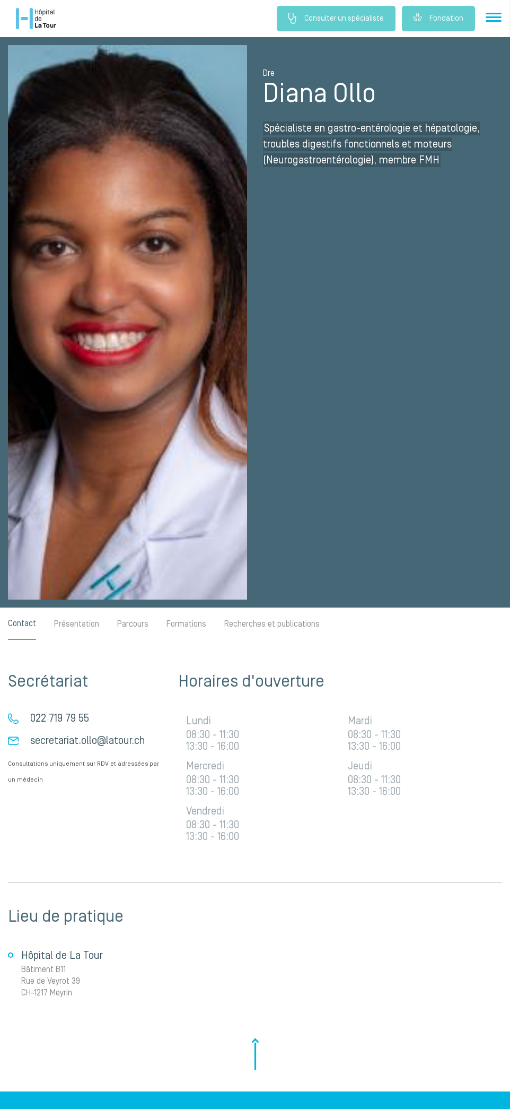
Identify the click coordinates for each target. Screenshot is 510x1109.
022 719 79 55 (59, 718)
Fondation (438, 18)
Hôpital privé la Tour (36, 18)
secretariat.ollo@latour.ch (87, 741)
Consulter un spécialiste (336, 18)
